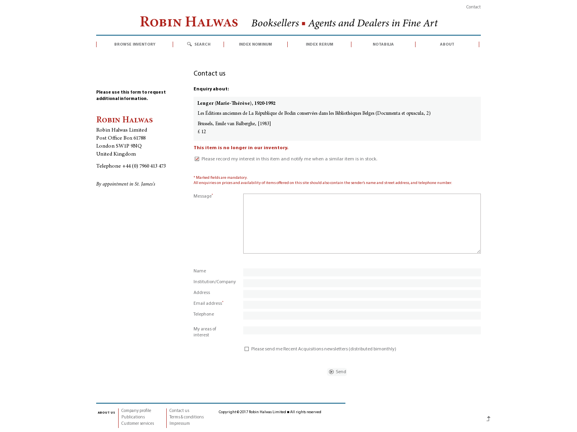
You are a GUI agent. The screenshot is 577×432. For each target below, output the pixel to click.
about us (106, 412)
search (202, 44)
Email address (209, 303)
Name (200, 271)
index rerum (319, 44)
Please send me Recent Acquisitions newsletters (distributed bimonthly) (319, 349)
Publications (133, 417)
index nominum (255, 44)
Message (203, 196)
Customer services (137, 424)
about (447, 44)
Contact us (179, 411)
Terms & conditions (186, 417)
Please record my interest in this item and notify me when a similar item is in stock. (285, 159)
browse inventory (134, 44)
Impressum (179, 424)
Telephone (204, 314)
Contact (473, 7)
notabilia (383, 44)
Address (202, 292)
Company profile (136, 411)
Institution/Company (215, 282)
